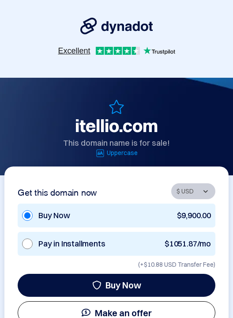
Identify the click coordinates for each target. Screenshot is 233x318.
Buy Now (116, 285)
